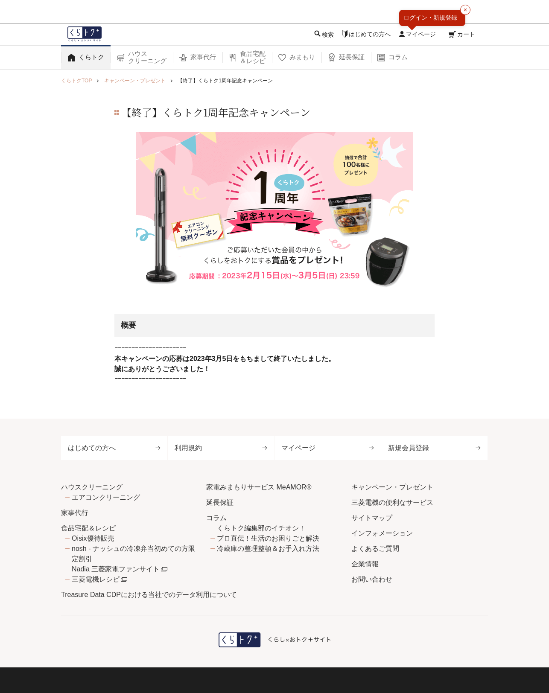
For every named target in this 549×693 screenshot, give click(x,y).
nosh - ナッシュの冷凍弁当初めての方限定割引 (133, 553)
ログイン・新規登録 (430, 17)
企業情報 (365, 564)
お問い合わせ (371, 579)
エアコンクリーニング (106, 497)
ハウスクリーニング (92, 487)
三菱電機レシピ (96, 579)
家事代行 (74, 512)
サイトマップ (371, 517)
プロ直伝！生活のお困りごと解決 (268, 538)
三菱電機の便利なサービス (392, 502)
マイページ (327, 447)
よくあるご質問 (375, 548)
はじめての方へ (114, 447)
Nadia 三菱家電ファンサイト (116, 569)
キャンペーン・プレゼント (392, 487)
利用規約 (221, 447)
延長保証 (220, 502)
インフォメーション (382, 533)
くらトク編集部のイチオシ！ (261, 528)
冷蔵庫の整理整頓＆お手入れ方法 (268, 548)
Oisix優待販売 (93, 538)
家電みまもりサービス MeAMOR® (258, 487)
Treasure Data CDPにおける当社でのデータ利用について (149, 594)
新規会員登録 (434, 447)
